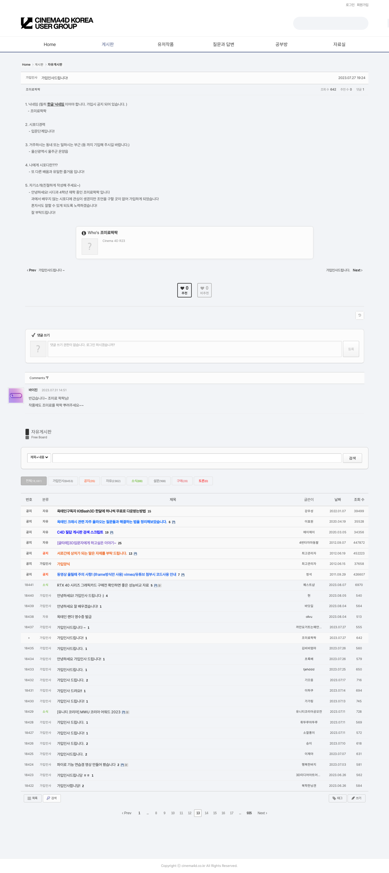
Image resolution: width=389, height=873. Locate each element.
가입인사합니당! (69, 786)
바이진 (33, 390)
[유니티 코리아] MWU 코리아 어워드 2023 (89, 712)
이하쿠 (309, 690)
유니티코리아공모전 (309, 712)
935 (248, 813)
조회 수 (359, 499)
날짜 (338, 499)
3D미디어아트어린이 (310, 775)
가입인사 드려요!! (70, 691)
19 (107, 532)
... (148, 813)
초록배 (309, 659)
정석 (309, 574)
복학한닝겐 (309, 786)
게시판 (39, 65)
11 (181, 813)
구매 (182, 481)
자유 (113, 481)
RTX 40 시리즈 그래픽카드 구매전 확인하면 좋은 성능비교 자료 (103, 585)
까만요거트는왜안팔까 (310, 627)
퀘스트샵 (309, 585)
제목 (173, 499)
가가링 (309, 701)
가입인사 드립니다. (71, 680)
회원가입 (362, 5)
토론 (203, 481)
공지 (89, 481)
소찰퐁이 (309, 733)
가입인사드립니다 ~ (72, 627)
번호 (29, 499)
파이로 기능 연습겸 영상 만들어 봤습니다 (86, 764)
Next (262, 813)
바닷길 (309, 606)
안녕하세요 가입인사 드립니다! (79, 659)
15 (149, 511)
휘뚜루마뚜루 (309, 722)
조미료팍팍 (33, 89)
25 (120, 543)
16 (223, 813)
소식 (137, 481)
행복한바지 (309, 765)
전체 (34, 481)
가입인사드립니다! (54, 78)
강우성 (309, 511)
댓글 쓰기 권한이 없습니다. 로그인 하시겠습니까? (82, 345)
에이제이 (309, 532)
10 (172, 813)
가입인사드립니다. (70, 648)
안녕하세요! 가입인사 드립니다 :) (81, 595)
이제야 (309, 754)
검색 (352, 458)
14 (206, 813)
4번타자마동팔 (309, 543)
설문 (160, 481)
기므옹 (309, 680)
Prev (126, 813)
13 (130, 553)
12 (189, 813)
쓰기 (356, 798)
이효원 (309, 521)
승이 (309, 743)
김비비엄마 (309, 648)
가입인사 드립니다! (71, 701)
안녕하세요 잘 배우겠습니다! (78, 606)
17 (231, 813)
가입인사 (63, 481)
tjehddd (309, 669)
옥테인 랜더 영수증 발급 (74, 617)
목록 (32, 798)
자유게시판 (41, 432)
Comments (39, 378)
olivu (309, 617)
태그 (337, 798)
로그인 (350, 5)
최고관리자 (309, 553)
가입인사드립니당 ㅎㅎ (74, 775)
